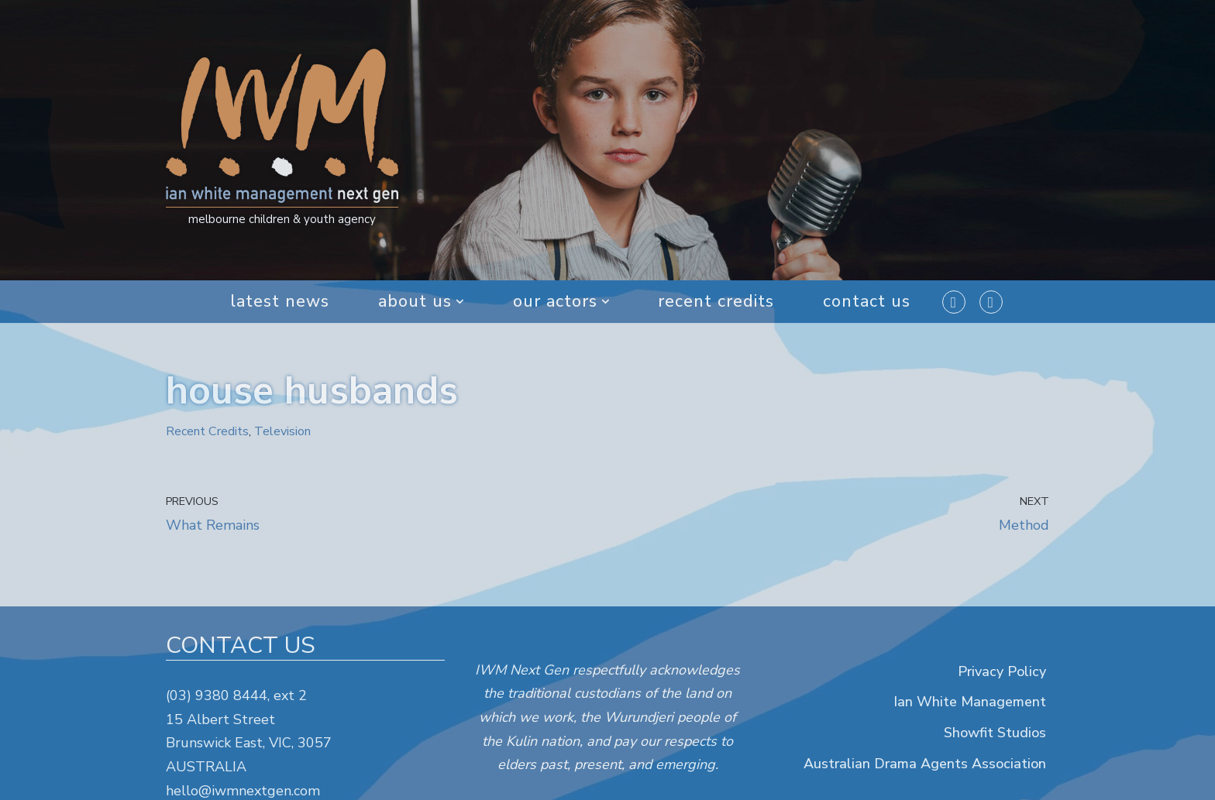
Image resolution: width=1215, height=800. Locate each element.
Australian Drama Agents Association (925, 763)
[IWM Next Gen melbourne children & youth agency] (282, 140)
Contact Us (868, 301)
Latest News (279, 301)
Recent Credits (717, 301)
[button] (460, 301)
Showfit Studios (995, 732)
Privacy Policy (1002, 671)
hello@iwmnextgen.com (243, 790)
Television (282, 431)
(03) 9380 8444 (216, 695)
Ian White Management (969, 702)
